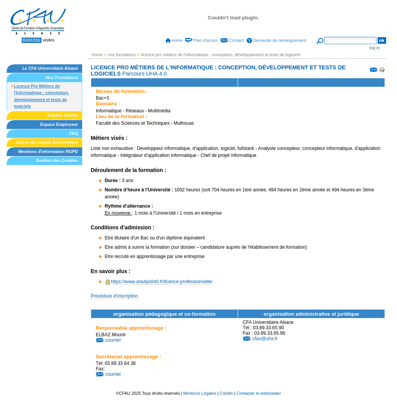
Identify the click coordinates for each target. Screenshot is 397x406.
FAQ (73, 133)
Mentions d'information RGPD (48, 151)
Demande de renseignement (279, 40)
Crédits (226, 393)
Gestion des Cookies (57, 160)
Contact (236, 40)
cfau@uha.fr (265, 338)
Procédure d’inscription (114, 296)
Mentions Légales (199, 393)
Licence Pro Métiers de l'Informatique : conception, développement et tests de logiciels (41, 96)
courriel (113, 340)
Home (177, 40)
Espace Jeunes (63, 115)
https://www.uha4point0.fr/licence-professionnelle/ (161, 281)
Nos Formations (62, 77)
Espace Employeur (59, 124)
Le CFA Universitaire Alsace (50, 68)
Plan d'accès (205, 40)
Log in (374, 47)
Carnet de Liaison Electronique (47, 142)
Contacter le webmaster (258, 393)
